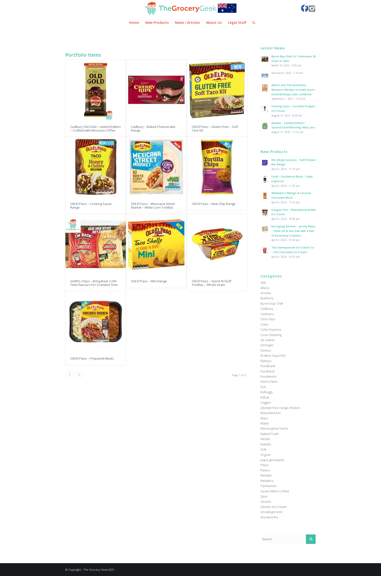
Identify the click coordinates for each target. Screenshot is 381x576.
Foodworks (268, 376)
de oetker (267, 340)
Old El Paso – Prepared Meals (92, 358)
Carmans (267, 314)
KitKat (264, 397)
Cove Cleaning (271, 335)
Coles (264, 324)
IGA (263, 387)
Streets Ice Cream (273, 507)
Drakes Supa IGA (273, 355)
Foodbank (267, 366)
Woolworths (269, 517)
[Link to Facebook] (304, 8)
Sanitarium (268, 486)
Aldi (263, 282)
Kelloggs (266, 392)
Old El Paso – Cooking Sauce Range (91, 205)
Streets (265, 501)
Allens (264, 288)
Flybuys (266, 361)
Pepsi (264, 465)
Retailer (266, 475)
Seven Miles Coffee (274, 491)
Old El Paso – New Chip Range (213, 204)
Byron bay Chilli (271, 303)
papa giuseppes (272, 460)
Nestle (265, 439)
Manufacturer (270, 413)
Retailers (267, 481)
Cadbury (266, 308)
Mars (264, 418)
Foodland (267, 371)
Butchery (267, 298)
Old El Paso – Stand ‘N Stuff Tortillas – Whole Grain (211, 283)
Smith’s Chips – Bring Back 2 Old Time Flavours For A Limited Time (94, 283)
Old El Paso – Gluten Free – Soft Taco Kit (215, 128)
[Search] (252, 23)
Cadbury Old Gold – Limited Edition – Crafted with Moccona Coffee (95, 128)
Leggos (265, 402)
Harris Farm (268, 381)
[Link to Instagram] (312, 8)
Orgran (265, 454)
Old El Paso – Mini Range (149, 281)
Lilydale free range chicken (280, 408)
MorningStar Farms (274, 428)
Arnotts (265, 293)
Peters (265, 470)
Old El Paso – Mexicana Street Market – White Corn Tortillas (153, 205)
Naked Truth (269, 434)
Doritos (265, 350)
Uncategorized (271, 512)
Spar (264, 496)
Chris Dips (267, 319)
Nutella (265, 444)
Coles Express (270, 329)
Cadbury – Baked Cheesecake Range (153, 128)
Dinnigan (267, 345)
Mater (264, 423)
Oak (263, 449)
